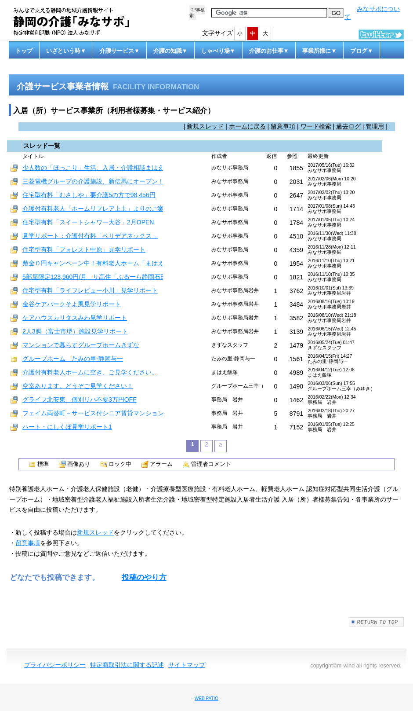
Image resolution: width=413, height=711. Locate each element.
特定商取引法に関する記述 (127, 664)
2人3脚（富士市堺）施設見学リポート (75, 331)
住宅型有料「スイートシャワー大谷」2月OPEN (88, 222)
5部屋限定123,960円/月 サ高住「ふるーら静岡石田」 (97, 276)
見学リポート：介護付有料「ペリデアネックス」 (90, 235)
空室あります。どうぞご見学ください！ (77, 385)
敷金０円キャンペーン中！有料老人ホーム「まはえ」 (96, 263)
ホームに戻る (247, 126)
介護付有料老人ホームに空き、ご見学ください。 (90, 372)
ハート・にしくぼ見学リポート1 (67, 426)
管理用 (375, 126)
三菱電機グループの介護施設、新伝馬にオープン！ (93, 181)
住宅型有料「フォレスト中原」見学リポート (83, 249)
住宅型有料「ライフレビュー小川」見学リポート (90, 290)
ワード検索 (316, 126)
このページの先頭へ (376, 622)
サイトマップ (186, 664)
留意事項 (283, 126)
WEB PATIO (206, 698)
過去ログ (348, 126)
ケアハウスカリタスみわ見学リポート (74, 317)
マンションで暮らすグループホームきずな (80, 344)
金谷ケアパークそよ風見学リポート (71, 304)
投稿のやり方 (144, 577)
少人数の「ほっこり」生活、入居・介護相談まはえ (93, 167)
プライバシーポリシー (55, 664)
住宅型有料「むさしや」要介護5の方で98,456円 (89, 194)
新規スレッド (205, 126)
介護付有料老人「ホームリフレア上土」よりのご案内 (96, 208)
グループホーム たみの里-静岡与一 (72, 358)
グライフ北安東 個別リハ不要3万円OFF (79, 399)
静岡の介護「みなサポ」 (79, 21)
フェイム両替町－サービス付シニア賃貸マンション (93, 413)
